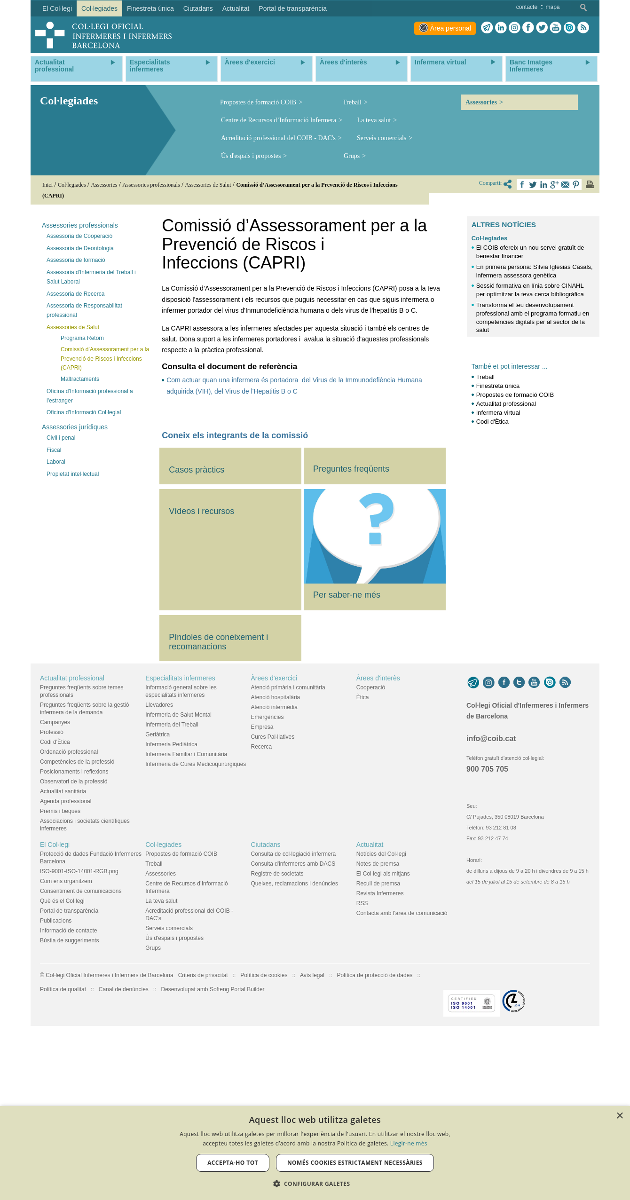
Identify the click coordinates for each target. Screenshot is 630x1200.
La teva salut (374, 120)
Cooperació (370, 856)
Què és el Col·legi (62, 1070)
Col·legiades (490, 238)
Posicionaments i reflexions (74, 941)
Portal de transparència (69, 1080)
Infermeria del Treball (171, 894)
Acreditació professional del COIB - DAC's (278, 138)
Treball (352, 102)
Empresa (262, 896)
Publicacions (55, 1090)
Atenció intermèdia (274, 876)
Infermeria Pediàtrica (171, 913)
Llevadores (159, 874)
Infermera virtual (498, 412)
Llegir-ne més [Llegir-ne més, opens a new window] (408, 1143)
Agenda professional (65, 970)
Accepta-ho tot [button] (232, 1163)
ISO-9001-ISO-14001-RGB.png (79, 1040)
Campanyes (55, 891)
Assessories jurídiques (75, 427)
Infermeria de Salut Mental (178, 884)
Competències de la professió (77, 931)
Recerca (261, 916)
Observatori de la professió (73, 950)
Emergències (267, 886)
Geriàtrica (157, 903)
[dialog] (315, 1153)
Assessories (481, 102)
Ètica (362, 866)
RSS (362, 1072)
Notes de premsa (377, 1033)
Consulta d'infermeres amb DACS (293, 1033)
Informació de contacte (68, 1100)
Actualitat (370, 1014)
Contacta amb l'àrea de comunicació (402, 1082)
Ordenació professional (69, 921)
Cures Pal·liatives (273, 906)
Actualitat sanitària (63, 960)
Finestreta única (498, 385)
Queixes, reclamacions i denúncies (294, 1053)
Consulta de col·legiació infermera (293, 1023)
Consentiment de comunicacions (80, 1060)
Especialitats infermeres (180, 847)
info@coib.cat (491, 908)
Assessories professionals (80, 225)
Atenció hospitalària (275, 866)
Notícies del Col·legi (381, 1023)
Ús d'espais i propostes (251, 155)
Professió (51, 901)
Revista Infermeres (380, 1062)
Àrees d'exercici (274, 847)
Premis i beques (60, 980)
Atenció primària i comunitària (288, 856)
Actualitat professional (506, 403)
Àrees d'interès (378, 847)
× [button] (619, 1116)
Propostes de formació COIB (258, 102)
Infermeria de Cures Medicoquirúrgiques (195, 933)
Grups (352, 155)
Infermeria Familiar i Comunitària (186, 923)
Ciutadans (266, 1014)
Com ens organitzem (66, 1050)
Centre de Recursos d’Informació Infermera (278, 120)
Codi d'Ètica (492, 421)
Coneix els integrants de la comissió (235, 435)
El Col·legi (55, 1014)
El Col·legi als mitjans (383, 1043)
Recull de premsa (378, 1053)
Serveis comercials (381, 138)
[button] (315, 1184)
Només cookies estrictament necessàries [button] (355, 1163)
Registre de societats (277, 1043)
